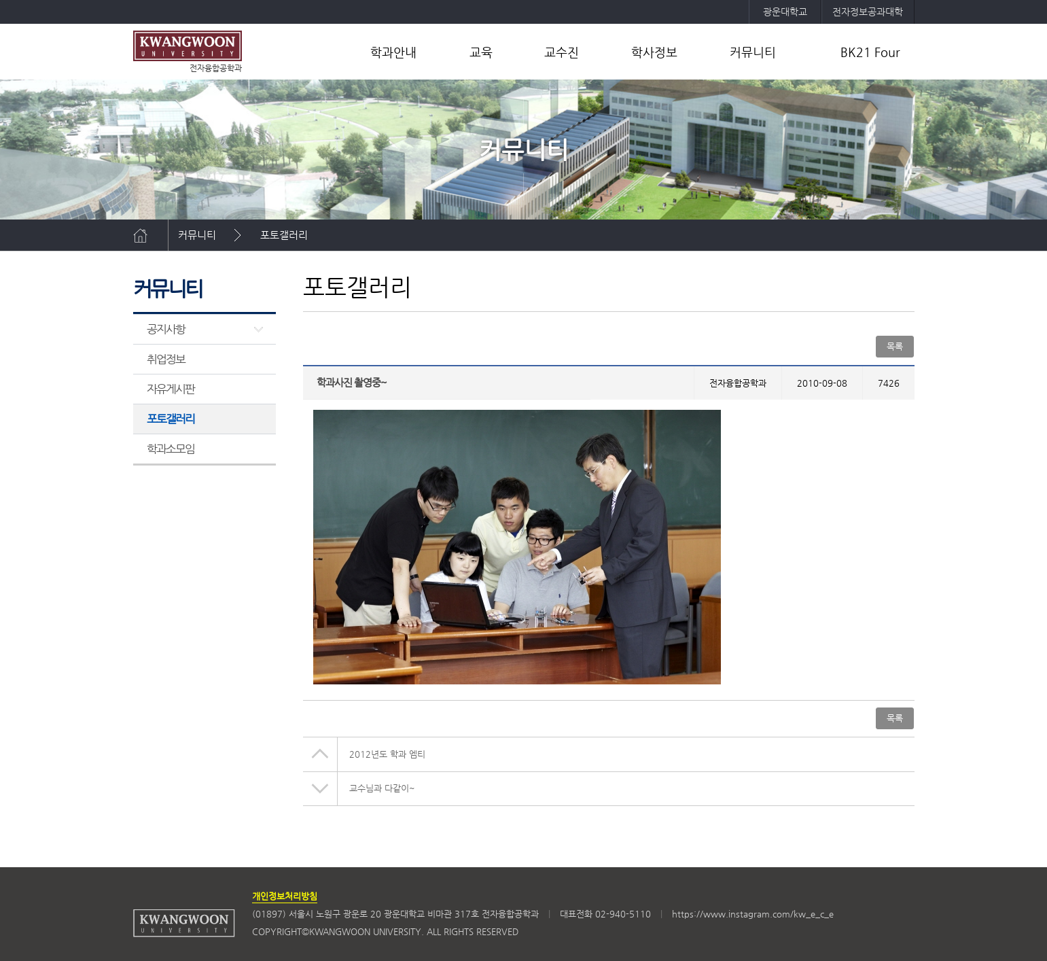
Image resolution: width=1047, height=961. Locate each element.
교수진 (561, 52)
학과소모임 (171, 448)
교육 (481, 52)
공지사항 (166, 329)
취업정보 (166, 359)
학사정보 (654, 52)
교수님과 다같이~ (382, 788)
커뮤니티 (753, 52)
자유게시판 (171, 389)
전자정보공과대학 (867, 11)
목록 (895, 346)
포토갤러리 (284, 235)
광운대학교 (785, 11)
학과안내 (393, 52)
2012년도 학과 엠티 (387, 754)
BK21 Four (870, 52)
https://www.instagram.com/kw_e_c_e (753, 914)
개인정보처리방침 (284, 896)
